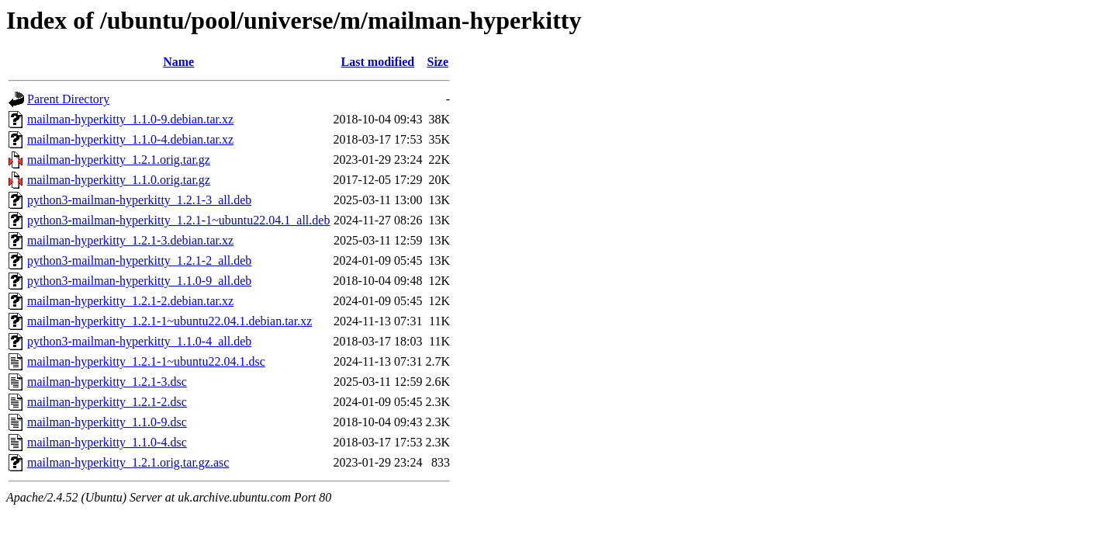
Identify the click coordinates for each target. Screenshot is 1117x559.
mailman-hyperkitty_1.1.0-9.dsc (107, 422)
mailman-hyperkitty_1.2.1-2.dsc (107, 401)
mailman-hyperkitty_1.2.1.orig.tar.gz (118, 159)
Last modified (378, 61)
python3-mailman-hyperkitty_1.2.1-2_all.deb (139, 260)
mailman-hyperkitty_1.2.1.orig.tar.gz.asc (128, 462)
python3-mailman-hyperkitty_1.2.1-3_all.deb (139, 200)
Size (437, 61)
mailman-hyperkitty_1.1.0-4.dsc (107, 442)
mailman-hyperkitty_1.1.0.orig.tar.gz (118, 179)
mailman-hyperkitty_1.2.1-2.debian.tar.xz (130, 300)
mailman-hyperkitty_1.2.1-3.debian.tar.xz (130, 240)
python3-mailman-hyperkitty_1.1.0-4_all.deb (139, 341)
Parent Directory (68, 99)
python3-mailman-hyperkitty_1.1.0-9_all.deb (139, 280)
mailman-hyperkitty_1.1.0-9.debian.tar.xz (130, 119)
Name (178, 61)
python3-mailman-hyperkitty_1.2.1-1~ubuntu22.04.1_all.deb (178, 220)
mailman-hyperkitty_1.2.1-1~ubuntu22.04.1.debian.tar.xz (169, 321)
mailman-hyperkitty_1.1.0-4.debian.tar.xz (130, 139)
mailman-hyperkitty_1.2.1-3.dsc (107, 381)
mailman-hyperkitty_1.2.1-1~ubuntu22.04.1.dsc (146, 361)
